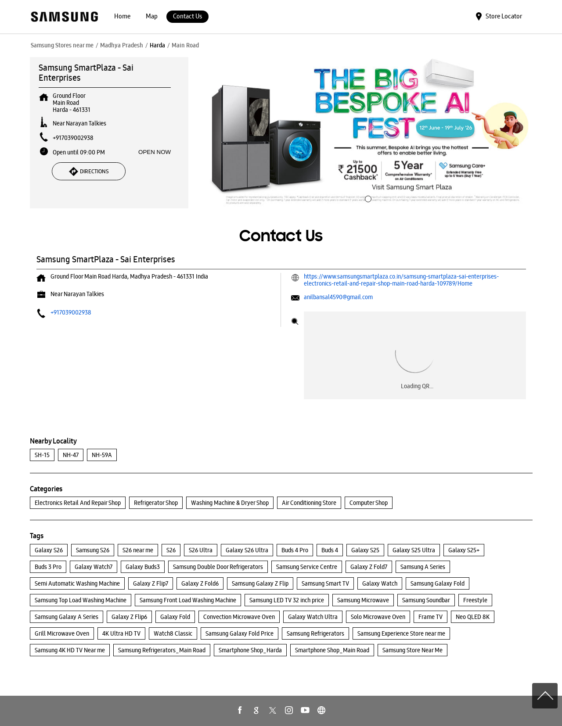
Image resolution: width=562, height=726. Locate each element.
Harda (157, 45)
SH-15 (42, 455)
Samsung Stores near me (62, 45)
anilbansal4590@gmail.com (338, 297)
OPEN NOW (154, 152)
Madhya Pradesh (121, 45)
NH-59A (102, 455)
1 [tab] (367, 198)
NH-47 (71, 455)
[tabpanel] (367, 133)
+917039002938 (73, 138)
